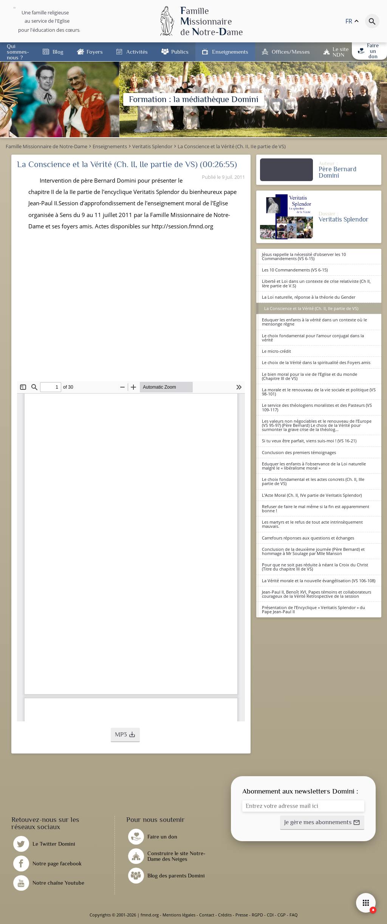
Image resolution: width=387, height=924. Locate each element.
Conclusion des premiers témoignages (299, 452)
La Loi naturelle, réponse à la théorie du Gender (308, 297)
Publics (180, 51)
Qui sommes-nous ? (18, 51)
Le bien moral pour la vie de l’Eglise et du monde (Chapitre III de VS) (309, 376)
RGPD (257, 915)
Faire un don (368, 50)
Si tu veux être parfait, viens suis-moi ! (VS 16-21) (309, 440)
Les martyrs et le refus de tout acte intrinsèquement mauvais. (312, 524)
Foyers (95, 51)
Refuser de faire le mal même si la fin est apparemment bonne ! (315, 508)
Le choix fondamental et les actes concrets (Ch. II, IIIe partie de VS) (313, 481)
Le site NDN (340, 52)
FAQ (293, 915)
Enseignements (230, 51)
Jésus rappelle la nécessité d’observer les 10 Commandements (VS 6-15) (304, 256)
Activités (137, 51)
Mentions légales (179, 915)
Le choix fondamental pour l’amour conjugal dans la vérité (313, 338)
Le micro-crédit (276, 351)
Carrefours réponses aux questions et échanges (308, 538)
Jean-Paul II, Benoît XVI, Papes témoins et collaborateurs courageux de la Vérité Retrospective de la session (316, 594)
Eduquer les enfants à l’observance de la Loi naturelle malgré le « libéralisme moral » (314, 466)
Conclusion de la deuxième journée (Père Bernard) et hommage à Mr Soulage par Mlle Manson (313, 551)
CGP (281, 915)
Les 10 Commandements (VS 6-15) (295, 270)
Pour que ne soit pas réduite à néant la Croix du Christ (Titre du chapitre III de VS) (315, 567)
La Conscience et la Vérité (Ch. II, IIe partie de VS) (311, 308)
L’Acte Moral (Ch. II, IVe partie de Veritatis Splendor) (312, 495)
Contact (206, 915)
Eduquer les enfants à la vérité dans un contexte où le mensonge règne (314, 322)
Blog (58, 51)
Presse (241, 915)
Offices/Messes (291, 51)
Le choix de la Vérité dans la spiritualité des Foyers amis (316, 362)
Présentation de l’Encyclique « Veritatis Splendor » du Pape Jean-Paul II (313, 609)
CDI (270, 915)
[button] (125, 735)
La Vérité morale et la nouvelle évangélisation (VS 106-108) (318, 580)
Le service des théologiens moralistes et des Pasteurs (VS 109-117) (317, 407)
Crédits (225, 915)
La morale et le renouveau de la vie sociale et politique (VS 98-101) (319, 392)
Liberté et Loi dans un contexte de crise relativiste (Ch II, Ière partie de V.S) (316, 283)
